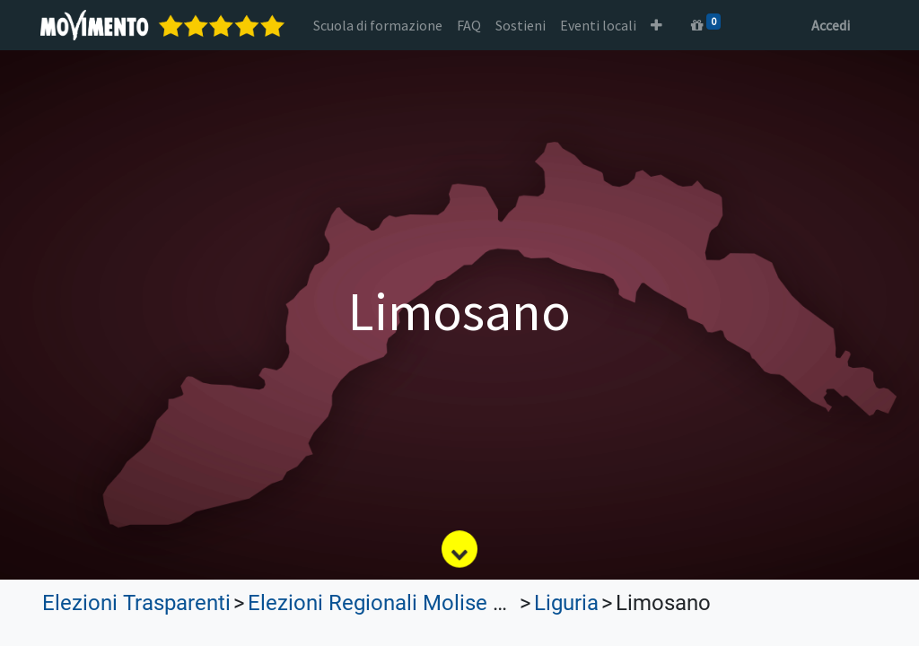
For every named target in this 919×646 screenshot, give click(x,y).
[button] (658, 25)
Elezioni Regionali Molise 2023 (393, 602)
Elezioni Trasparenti (136, 602)
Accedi (829, 25)
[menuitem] (379, 25)
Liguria (566, 602)
